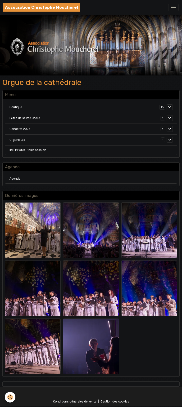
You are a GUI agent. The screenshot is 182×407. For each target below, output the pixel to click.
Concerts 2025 (19, 129)
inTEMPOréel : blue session (27, 150)
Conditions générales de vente (74, 401)
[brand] (41, 7)
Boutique (15, 107)
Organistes (17, 140)
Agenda (14, 178)
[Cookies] (10, 397)
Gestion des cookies (114, 401)
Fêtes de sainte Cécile (24, 118)
